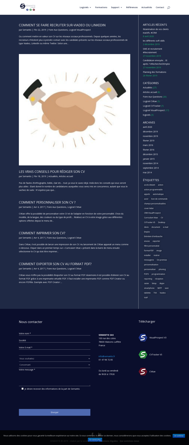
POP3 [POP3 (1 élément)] (146, 274)
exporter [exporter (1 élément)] (156, 241)
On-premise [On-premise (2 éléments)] (162, 260)
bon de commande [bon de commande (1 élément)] (159, 199)
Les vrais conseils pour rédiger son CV (52, 171)
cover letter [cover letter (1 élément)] (149, 208)
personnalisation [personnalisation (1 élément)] (151, 264)
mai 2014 (147, 172)
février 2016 (148, 149)
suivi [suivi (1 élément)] (166, 288)
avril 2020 (147, 127)
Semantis (27, 29)
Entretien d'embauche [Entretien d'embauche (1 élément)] (153, 236)
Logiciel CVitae (74, 207)
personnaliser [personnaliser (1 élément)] (150, 269)
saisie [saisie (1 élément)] (146, 283)
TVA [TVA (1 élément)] (155, 293)
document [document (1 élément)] (155, 227)
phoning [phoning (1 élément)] (162, 269)
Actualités (146, 7)
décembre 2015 (150, 154)
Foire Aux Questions (58, 29)
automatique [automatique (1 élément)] (158, 194)
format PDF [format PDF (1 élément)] (149, 250)
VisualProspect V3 (157, 337)
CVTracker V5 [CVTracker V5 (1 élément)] (149, 222)
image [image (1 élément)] (159, 250)
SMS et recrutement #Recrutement (152, 50)
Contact (160, 7)
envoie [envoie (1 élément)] (147, 241)
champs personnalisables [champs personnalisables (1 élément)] (155, 203)
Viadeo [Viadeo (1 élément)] (163, 293)
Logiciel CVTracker (152, 105)
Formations (101, 7)
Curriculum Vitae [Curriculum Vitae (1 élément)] (151, 217)
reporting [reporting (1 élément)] (148, 279)
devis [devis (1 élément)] (146, 227)
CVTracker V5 (155, 354)
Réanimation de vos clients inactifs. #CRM (156, 31)
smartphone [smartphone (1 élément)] (149, 288)
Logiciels (84, 7)
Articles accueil (66, 176)
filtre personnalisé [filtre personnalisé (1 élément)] (151, 246)
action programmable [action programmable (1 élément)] (153, 189)
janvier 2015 (149, 158)
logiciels (146, 114)
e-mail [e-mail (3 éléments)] (165, 227)
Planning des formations (154, 72)
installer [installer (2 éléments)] (147, 255)
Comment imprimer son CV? (42, 233)
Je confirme (178, 436)
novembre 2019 (150, 136)
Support (115, 7)
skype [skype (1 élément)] (161, 283)
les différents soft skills (154, 40)
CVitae (152, 371)
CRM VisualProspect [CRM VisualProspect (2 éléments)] (152, 213)
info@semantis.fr (107, 356)
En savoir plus (95, 440)
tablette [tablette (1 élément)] (147, 293)
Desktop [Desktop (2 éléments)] (161, 222)
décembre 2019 (150, 131)
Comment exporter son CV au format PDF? (55, 264)
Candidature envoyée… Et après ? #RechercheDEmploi (156, 62)
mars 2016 (148, 145)
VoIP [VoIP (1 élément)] (146, 297)
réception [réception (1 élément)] (159, 279)
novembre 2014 (150, 163)
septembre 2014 (151, 167)
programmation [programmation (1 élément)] (158, 274)
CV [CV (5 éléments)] (162, 217)
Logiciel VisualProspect (80, 29)
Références (132, 7)
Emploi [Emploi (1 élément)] (147, 232)
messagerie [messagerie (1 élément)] (149, 260)
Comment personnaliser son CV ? (47, 202)
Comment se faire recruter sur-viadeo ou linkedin (62, 25)
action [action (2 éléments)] (160, 185)
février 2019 (148, 140)
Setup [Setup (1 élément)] (154, 283)
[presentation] (41, 398)
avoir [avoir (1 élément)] (146, 199)
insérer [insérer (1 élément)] (157, 255)
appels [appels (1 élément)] (147, 194)
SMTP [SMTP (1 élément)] (159, 288)
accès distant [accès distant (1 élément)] (149, 185)
